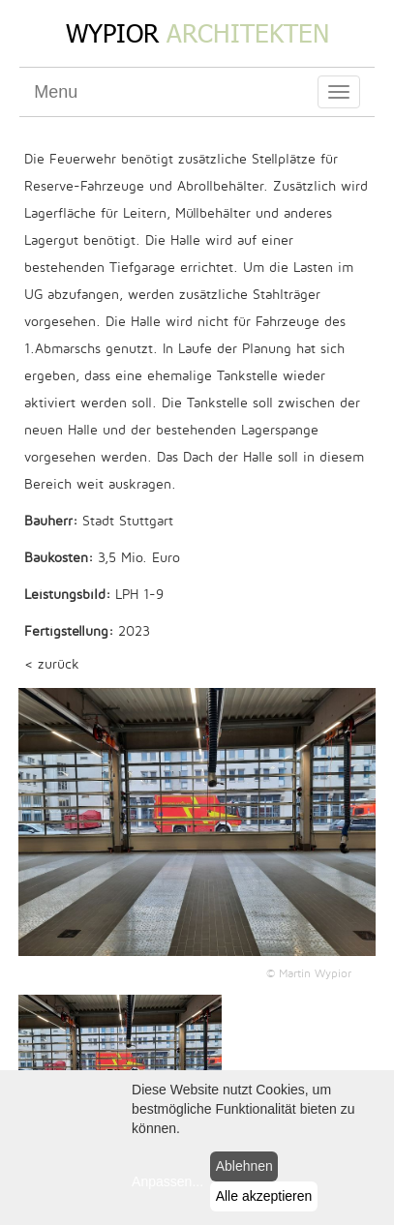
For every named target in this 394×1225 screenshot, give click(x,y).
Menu (55, 92)
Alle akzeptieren (264, 1196)
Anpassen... (167, 1181)
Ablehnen (244, 1166)
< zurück (51, 664)
